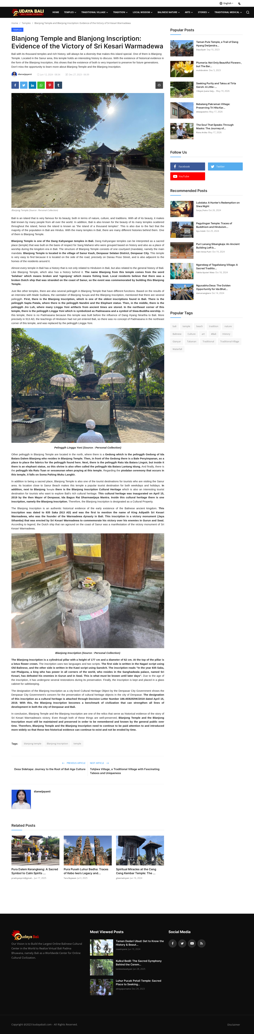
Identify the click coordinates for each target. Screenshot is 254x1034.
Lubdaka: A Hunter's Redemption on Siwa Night (218, 204)
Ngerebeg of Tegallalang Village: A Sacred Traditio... (217, 266)
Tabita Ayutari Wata (206, 272)
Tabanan (191, 341)
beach (199, 326)
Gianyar (177, 341)
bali (174, 326)
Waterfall (177, 349)
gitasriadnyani (123, 878)
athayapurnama (124, 988)
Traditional (208, 341)
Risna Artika (202, 132)
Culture (191, 334)
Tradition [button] (120, 12)
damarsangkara (204, 293)
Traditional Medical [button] (228, 12)
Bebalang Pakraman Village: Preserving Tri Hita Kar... (213, 105)
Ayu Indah (201, 230)
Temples (26, 23)
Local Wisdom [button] (143, 12)
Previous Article (73, 763)
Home (55, 12)
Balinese (177, 334)
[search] (248, 12)
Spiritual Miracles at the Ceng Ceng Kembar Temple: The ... (136, 871)
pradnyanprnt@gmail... (23, 878)
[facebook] (173, 943)
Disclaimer (233, 1024)
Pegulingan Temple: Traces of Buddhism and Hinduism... (214, 225)
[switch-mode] (240, 3)
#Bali (213, 334)
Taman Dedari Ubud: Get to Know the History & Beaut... (140, 942)
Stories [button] (204, 12)
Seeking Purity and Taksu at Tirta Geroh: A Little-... (216, 85)
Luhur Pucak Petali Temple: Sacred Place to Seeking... (138, 982)
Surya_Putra (202, 210)
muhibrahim (202, 70)
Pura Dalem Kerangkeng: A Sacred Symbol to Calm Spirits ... (34, 871)
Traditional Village (229, 341)
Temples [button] (70, 12)
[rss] (201, 943)
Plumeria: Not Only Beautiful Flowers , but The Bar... (219, 64)
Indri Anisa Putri (204, 251)
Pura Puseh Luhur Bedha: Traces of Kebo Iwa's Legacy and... (86, 871)
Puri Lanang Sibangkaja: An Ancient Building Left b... (218, 245)
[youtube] (192, 943)
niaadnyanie (122, 949)
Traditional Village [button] (94, 12)
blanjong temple (32, 743)
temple (77, 743)
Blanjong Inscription (57, 743)
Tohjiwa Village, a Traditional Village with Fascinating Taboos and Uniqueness (124, 771)
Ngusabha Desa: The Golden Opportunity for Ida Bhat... (213, 287)
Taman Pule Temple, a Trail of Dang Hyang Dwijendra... (217, 43)
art (203, 334)
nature (228, 326)
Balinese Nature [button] (169, 12)
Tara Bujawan (71, 878)
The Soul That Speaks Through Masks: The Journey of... (215, 126)
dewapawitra (203, 111)
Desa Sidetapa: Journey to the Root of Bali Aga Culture (49, 769)
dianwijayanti (42, 791)
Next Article (99, 763)
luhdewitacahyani (125, 968)
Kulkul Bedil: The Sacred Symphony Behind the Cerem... (139, 962)
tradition (213, 326)
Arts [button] (189, 12)
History (226, 334)
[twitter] (182, 943)
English (225, 3)
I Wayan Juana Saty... (207, 90)
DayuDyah (201, 49)
